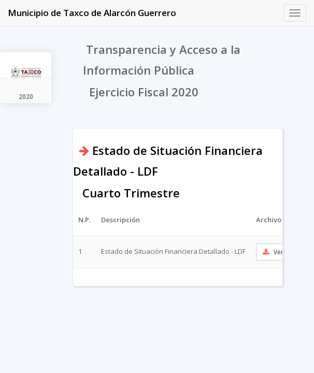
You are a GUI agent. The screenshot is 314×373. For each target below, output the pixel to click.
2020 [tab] (26, 96)
